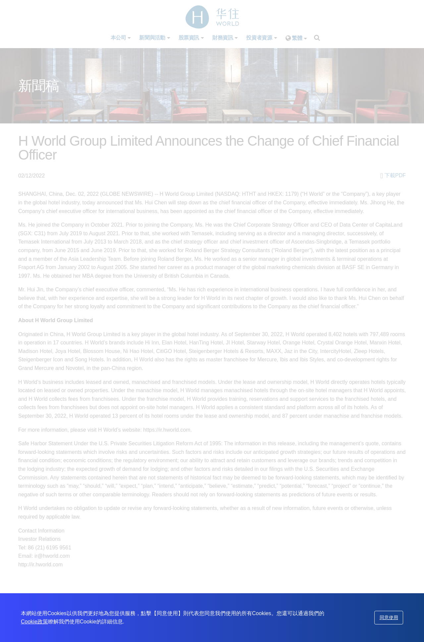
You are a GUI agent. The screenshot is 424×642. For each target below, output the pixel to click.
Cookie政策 (34, 621)
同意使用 (389, 617)
